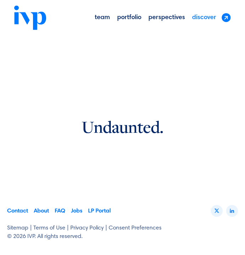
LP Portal (99, 211)
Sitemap (17, 228)
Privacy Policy (87, 228)
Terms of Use (49, 228)
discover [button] (211, 17)
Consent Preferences (135, 228)
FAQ (60, 211)
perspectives (166, 18)
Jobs (76, 211)
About (41, 211)
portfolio (129, 18)
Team (102, 18)
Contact (17, 211)
